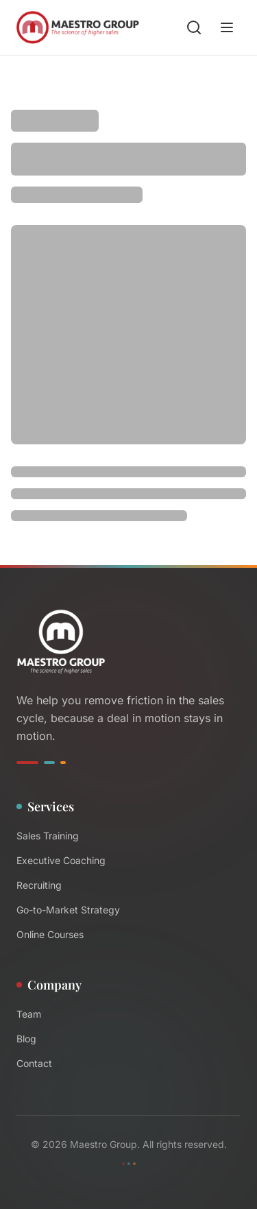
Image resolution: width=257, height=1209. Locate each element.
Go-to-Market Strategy (68, 909)
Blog (26, 1038)
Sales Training (47, 835)
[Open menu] (227, 27)
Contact (34, 1063)
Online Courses (50, 934)
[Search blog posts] (194, 27)
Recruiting (39, 885)
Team (28, 1014)
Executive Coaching (61, 860)
